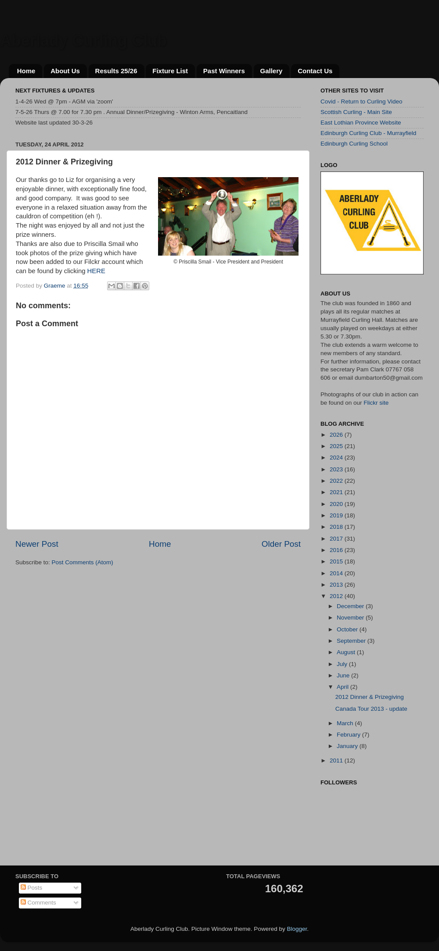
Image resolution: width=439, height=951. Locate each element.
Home (26, 71)
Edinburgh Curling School (354, 143)
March (346, 723)
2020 (337, 504)
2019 (337, 515)
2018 (337, 527)
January (348, 746)
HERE (96, 270)
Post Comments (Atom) (82, 562)
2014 (337, 573)
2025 (337, 446)
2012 (337, 596)
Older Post (281, 544)
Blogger (297, 929)
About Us (65, 71)
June (344, 675)
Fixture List (170, 71)
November (351, 617)
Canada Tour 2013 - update (371, 708)
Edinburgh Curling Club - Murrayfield (368, 133)
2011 (337, 760)
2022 (337, 480)
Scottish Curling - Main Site (356, 112)
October (348, 629)
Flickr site (376, 402)
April (343, 687)
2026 (337, 434)
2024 (337, 457)
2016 (337, 550)
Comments (38, 902)
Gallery (271, 71)
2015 (337, 561)
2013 (337, 584)
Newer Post (36, 544)
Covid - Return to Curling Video (361, 101)
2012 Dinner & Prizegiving (369, 697)
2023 (337, 469)
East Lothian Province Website (360, 122)
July (343, 664)
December (351, 606)
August (347, 652)
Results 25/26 (116, 71)
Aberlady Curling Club (83, 41)
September (352, 641)
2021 (337, 492)
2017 (337, 538)
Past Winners (224, 71)
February (349, 734)
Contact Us (315, 71)
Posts (32, 887)
